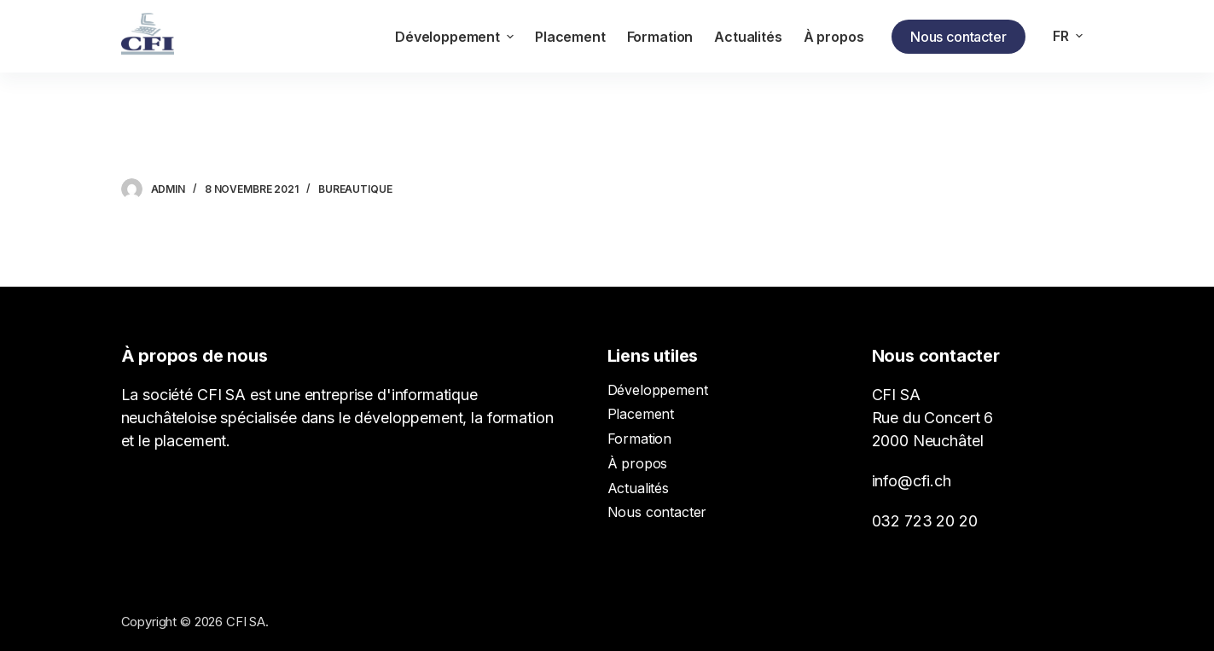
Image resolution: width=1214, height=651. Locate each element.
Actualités (638, 488)
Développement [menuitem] (456, 36)
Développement (657, 389)
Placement (641, 413)
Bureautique (355, 189)
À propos (637, 463)
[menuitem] (1068, 35)
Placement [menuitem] (570, 36)
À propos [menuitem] (834, 36)
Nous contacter (958, 36)
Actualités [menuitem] (747, 36)
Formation (639, 438)
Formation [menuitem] (660, 36)
